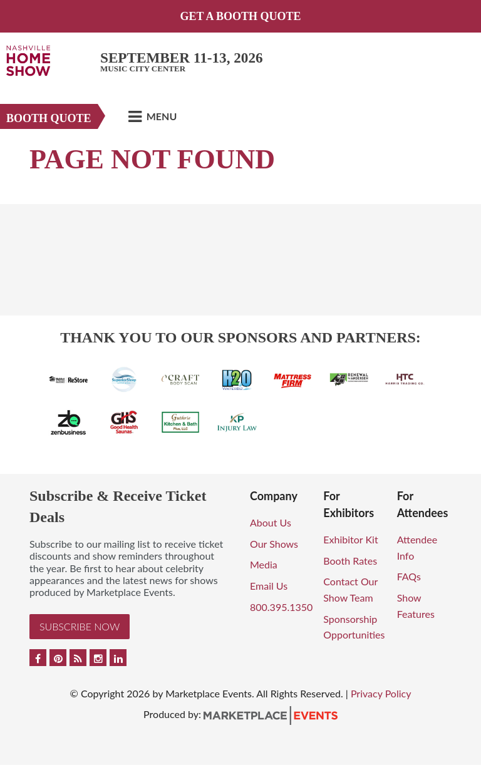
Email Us (268, 586)
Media (263, 564)
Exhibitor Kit (350, 539)
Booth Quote (48, 118)
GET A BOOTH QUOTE (240, 16)
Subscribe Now (79, 626)
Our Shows (274, 544)
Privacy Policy (381, 693)
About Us (270, 522)
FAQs (409, 576)
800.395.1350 (281, 607)
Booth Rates (350, 561)
